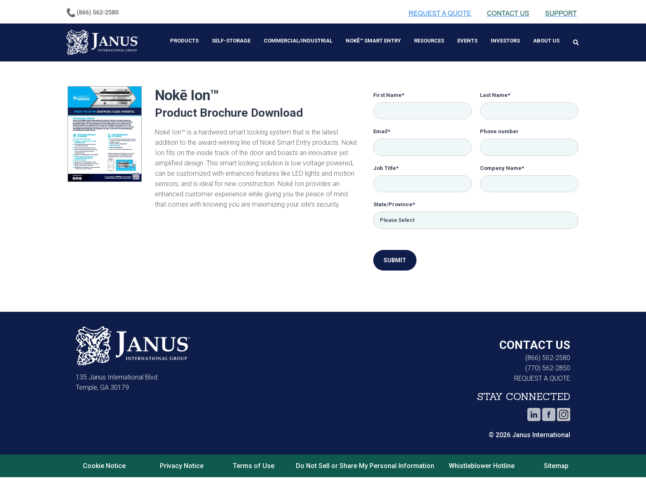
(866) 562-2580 (547, 359)
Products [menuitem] (184, 41)
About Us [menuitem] (546, 41)
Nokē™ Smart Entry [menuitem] (373, 41)
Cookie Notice (104, 467)
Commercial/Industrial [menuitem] (298, 41)
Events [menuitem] (467, 41)
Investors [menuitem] (505, 41)
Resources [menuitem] (429, 41)
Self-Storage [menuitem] (231, 41)
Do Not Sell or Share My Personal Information (365, 467)
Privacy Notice (182, 467)
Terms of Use (253, 467)
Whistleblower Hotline (483, 467)
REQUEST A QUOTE (542, 380)
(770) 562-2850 (547, 369)
